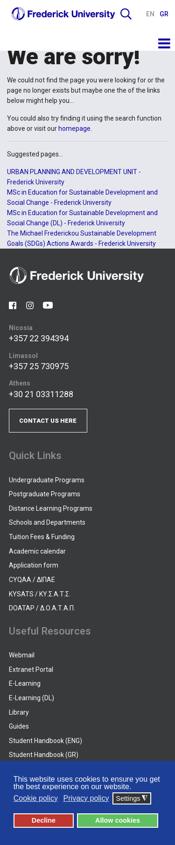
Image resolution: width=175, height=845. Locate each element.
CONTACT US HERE (48, 420)
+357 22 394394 (39, 338)
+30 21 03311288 (41, 394)
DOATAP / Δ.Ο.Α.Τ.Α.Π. (42, 608)
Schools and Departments (47, 522)
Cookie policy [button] (36, 798)
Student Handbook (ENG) (45, 740)
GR (164, 14)
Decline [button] (44, 820)
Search (126, 14)
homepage (74, 128)
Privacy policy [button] (86, 798)
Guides (19, 726)
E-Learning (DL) (31, 698)
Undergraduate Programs (46, 480)
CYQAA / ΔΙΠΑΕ (32, 579)
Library (19, 712)
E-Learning (25, 683)
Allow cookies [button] (117, 820)
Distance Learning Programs (50, 508)
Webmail (22, 655)
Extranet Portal (31, 669)
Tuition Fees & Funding (42, 537)
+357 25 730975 (39, 366)
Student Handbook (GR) (43, 754)
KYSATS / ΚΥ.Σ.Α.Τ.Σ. (39, 594)
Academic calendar (37, 551)
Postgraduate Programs (44, 494)
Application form (33, 565)
